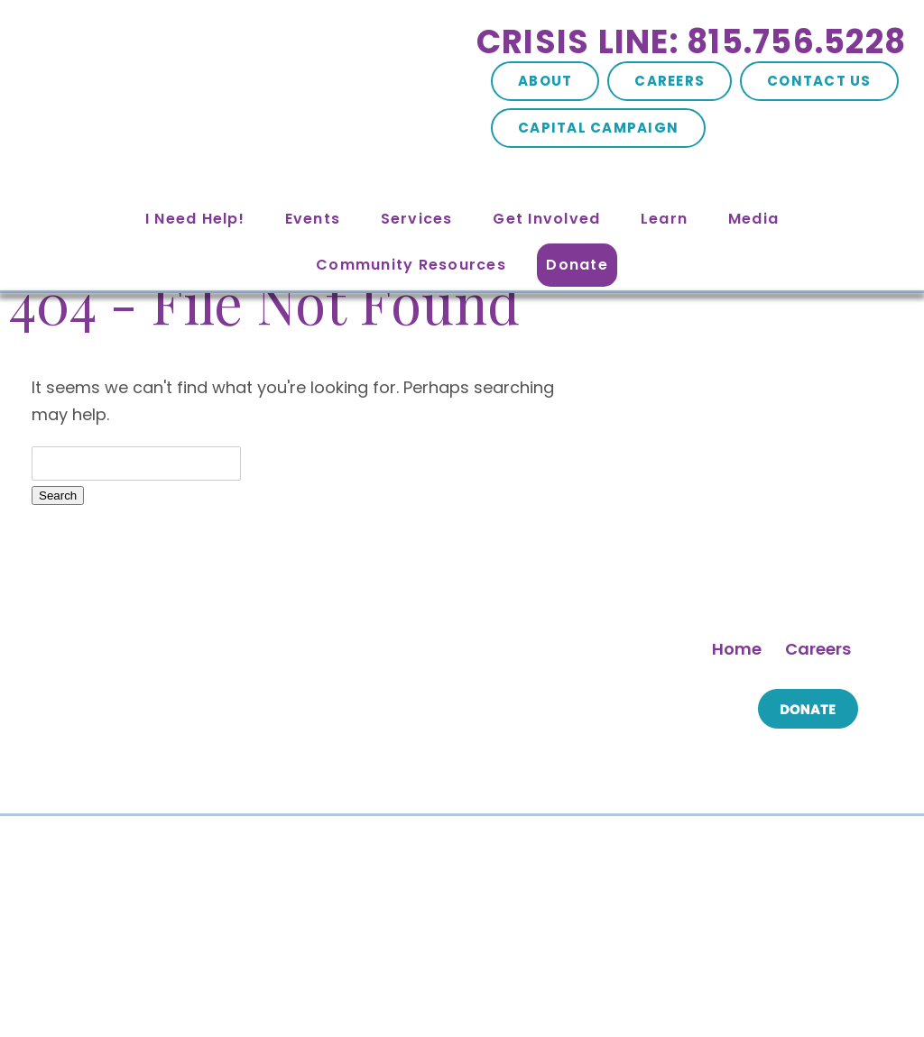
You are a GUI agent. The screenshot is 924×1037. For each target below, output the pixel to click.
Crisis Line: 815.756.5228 (691, 42)
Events (313, 218)
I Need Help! (195, 218)
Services (417, 218)
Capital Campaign (598, 127)
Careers (669, 80)
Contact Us (819, 80)
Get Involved (546, 218)
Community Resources (411, 264)
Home (737, 649)
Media (753, 218)
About (545, 80)
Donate (577, 264)
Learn (664, 218)
